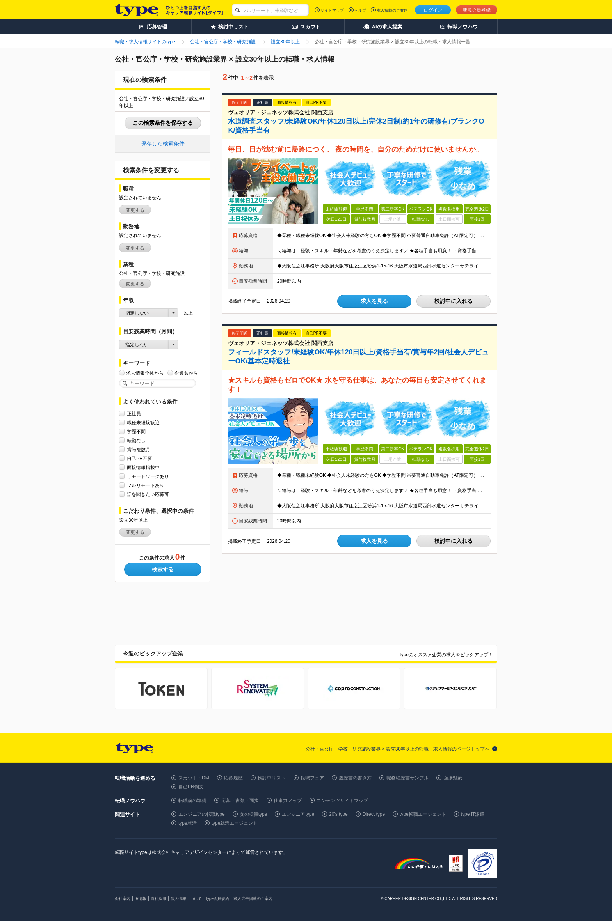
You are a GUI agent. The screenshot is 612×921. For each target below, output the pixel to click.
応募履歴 (233, 778)
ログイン (432, 10)
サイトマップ (332, 10)
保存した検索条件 (163, 143)
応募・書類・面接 (240, 800)
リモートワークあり (148, 476)
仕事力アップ (288, 800)
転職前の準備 (192, 800)
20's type (338, 814)
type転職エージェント (423, 814)
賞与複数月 (138, 449)
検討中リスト (272, 778)
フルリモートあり (145, 485)
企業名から (186, 373)
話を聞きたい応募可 (148, 494)
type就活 (187, 823)
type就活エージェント (235, 823)
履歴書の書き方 (355, 778)
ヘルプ (360, 10)
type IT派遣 (473, 814)
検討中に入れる (453, 301)
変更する (135, 210)
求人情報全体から (145, 373)
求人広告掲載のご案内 (252, 898)
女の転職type (253, 814)
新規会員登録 (477, 10)
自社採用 (158, 898)
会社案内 (122, 898)
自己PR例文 (191, 787)
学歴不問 (136, 431)
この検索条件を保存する (163, 123)
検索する (163, 569)
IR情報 (140, 898)
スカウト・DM (193, 778)
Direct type (374, 814)
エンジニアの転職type (201, 814)
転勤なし (136, 440)
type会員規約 (217, 898)
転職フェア (312, 778)
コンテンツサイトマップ (342, 800)
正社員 (134, 413)
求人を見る (374, 301)
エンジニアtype (298, 814)
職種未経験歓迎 (143, 422)
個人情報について (186, 898)
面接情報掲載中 (143, 467)
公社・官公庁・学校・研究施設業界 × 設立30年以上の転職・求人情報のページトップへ (397, 749)
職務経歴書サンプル (407, 778)
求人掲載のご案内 (392, 10)
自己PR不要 (139, 458)
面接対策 (452, 778)
